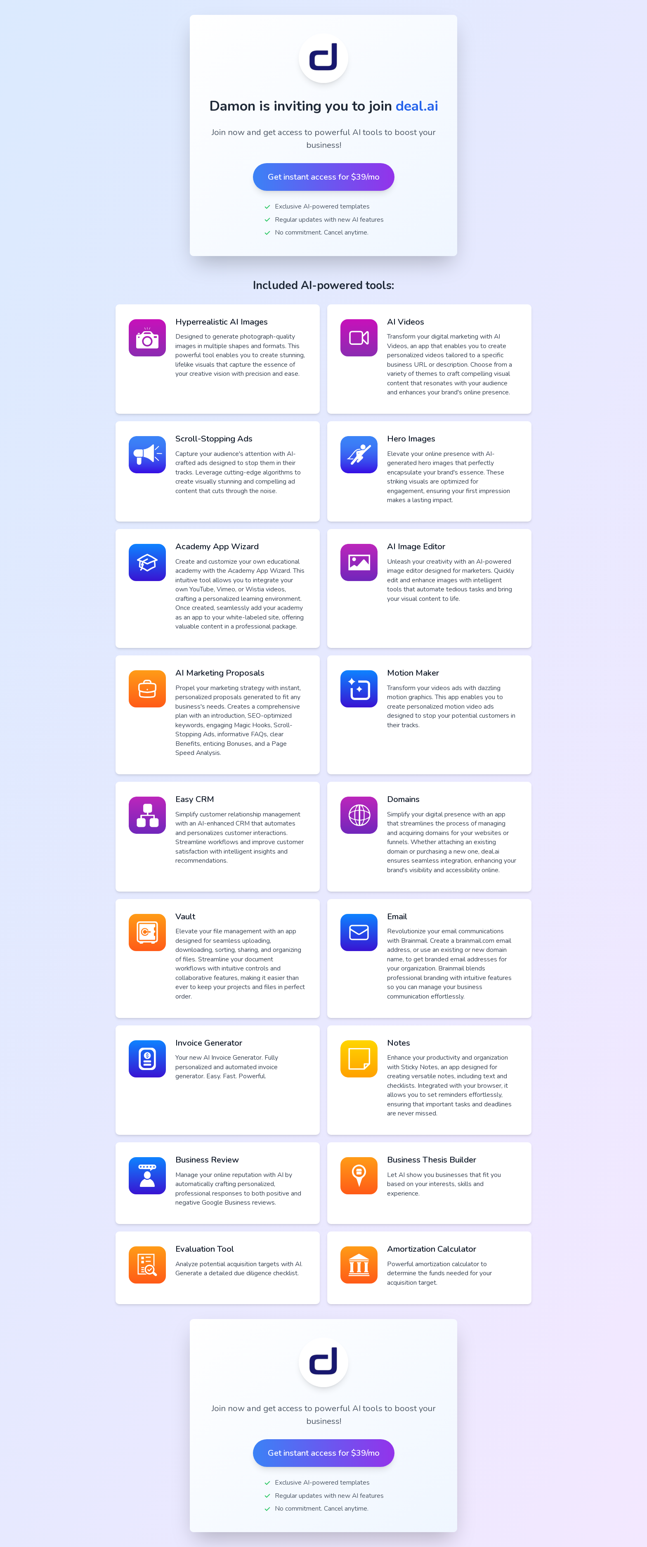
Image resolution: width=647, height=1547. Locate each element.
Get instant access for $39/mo (324, 177)
